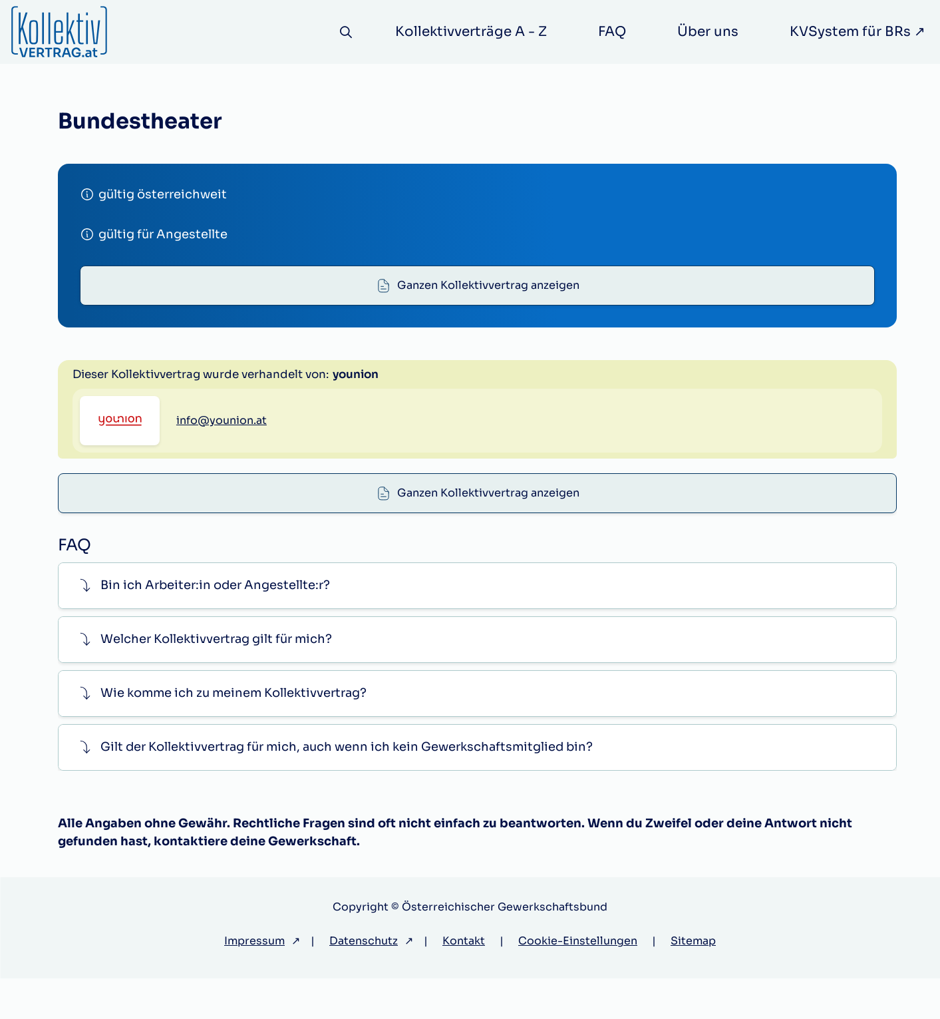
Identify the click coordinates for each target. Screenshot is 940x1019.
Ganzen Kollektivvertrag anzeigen (489, 289)
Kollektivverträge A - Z (471, 31)
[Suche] (344, 32)
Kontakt (463, 981)
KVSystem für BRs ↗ (857, 31)
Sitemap (693, 981)
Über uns (707, 31)
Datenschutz (363, 981)
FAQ (612, 31)
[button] (477, 626)
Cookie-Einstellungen (577, 981)
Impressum (254, 981)
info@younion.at (221, 507)
